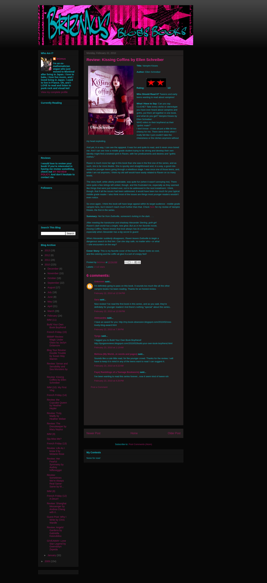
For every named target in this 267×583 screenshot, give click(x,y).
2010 (48, 264)
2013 (48, 250)
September (54, 282)
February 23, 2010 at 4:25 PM (109, 380)
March (51, 311)
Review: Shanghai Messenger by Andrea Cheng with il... (56, 507)
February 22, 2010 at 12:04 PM (109, 293)
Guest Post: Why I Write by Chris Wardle (56, 519)
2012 (48, 255)
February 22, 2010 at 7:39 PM (109, 329)
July (50, 292)
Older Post (174, 433)
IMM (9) (51, 434)
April (50, 306)
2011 (48, 260)
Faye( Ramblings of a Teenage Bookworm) (116, 372)
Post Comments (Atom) (140, 444)
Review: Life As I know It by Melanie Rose (56, 451)
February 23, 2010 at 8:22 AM (109, 365)
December (53, 268)
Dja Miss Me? (54, 438)
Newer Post (94, 433)
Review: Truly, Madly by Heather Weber (56, 416)
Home (134, 433)
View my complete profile (54, 92)
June (50, 297)
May (50, 301)
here (152, 207)
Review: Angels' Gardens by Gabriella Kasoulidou (55, 531)
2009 (48, 561)
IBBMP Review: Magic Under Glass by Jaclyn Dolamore (56, 341)
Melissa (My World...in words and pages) (115, 354)
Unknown (99, 281)
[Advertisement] (133, 409)
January (52, 555)
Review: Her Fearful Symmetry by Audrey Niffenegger (55, 464)
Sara (96, 299)
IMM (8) (51, 491)
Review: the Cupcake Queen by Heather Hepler (57, 404)
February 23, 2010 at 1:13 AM (109, 347)
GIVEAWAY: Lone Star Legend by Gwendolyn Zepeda (56, 545)
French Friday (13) (57, 443)
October (52, 278)
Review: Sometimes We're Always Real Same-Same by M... (55, 481)
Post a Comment (99, 387)
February (53, 315)
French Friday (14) (57, 395)
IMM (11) (51, 319)
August (52, 287)
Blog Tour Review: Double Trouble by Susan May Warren (56, 354)
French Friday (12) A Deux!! (57, 497)
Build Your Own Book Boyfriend (56, 326)
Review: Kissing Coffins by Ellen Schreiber (56, 380)
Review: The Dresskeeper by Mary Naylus (56, 426)
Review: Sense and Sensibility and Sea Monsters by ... (57, 368)
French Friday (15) (57, 332)
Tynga (97, 336)
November (53, 273)
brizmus (61, 58)
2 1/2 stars (99, 267)
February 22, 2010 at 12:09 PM (109, 311)
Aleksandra (100, 318)
